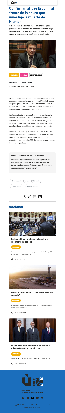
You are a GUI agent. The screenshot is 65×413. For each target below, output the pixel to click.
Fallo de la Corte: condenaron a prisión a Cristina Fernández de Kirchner (30, 347)
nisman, (26, 181)
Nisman (24, 75)
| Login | (39, 407)
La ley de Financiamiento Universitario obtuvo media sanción (29, 240)
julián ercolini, (36, 181)
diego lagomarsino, (16, 186)
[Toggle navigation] (53, 2)
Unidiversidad (36, 75)
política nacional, (16, 181)
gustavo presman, (31, 186)
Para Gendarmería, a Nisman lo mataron (27, 155)
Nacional (14, 75)
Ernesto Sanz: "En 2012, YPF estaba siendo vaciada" (32, 293)
